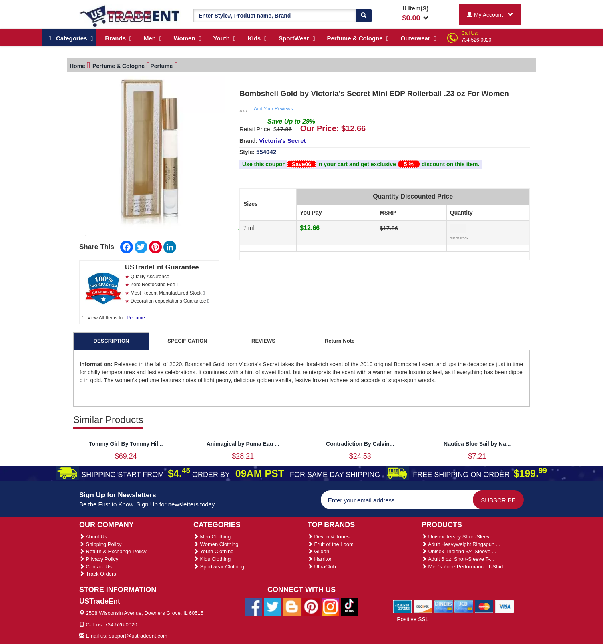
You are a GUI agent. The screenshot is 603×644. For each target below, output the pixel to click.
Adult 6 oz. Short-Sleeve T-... (458, 559)
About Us (93, 537)
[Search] (364, 15)
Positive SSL (412, 619)
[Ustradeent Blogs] (292, 606)
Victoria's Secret (282, 140)
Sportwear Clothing (218, 567)
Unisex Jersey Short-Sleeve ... (460, 537)
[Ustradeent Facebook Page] (253, 606)
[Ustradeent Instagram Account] (330, 606)
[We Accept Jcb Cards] (463, 606)
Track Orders (97, 574)
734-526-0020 (477, 40)
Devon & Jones (329, 537)
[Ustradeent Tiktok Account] (349, 606)
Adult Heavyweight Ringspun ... (461, 544)
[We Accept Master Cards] (484, 606)
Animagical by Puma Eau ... (243, 444)
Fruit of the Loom (331, 544)
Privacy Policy (99, 559)
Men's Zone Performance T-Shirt (462, 567)
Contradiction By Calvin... (360, 444)
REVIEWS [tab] (263, 341)
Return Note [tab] (339, 341)
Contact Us (95, 567)
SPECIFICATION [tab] (187, 341)
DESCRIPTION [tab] (111, 341)
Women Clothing (215, 544)
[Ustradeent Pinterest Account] (311, 606)
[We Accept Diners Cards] (443, 606)
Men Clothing (212, 537)
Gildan (318, 551)
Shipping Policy (100, 544)
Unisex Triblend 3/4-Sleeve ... (459, 551)
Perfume (136, 318)
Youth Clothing (213, 551)
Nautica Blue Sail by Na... (477, 444)
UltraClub (322, 567)
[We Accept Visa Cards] (504, 606)
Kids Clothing (212, 559)
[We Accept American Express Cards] (402, 606)
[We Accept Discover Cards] (423, 606)
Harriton (320, 559)
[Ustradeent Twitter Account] (272, 606)
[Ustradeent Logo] (130, 16)
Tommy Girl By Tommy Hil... (126, 444)
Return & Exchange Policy (113, 551)
